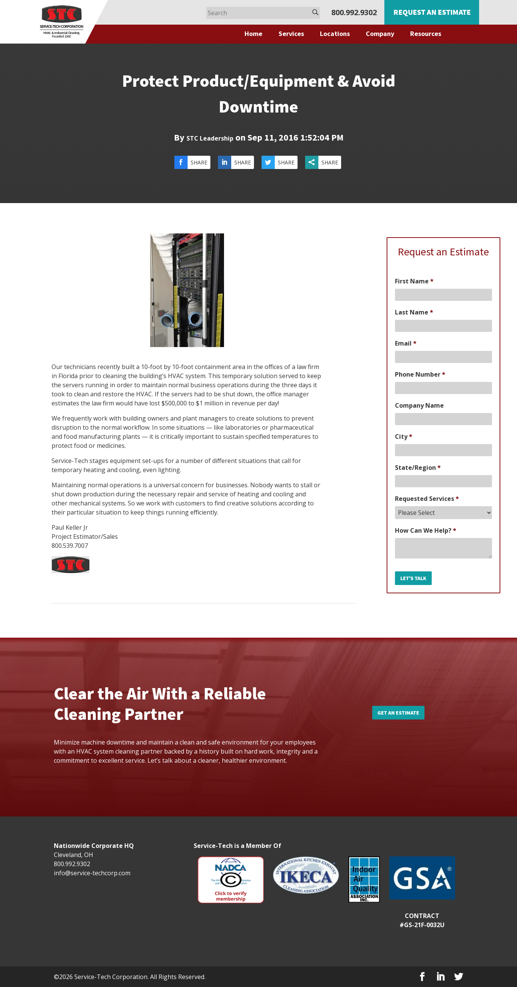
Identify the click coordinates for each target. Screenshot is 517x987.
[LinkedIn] (440, 977)
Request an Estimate (432, 12)
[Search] (263, 13)
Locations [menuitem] (335, 33)
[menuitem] (257, 33)
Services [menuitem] (291, 33)
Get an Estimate (398, 712)
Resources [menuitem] (425, 33)
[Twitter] (458, 977)
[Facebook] (422, 977)
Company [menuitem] (380, 33)
